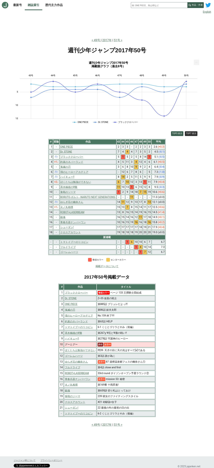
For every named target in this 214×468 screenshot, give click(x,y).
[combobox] (159, 5)
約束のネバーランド (76, 321)
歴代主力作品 (54, 5)
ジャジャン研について (25, 460)
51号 (117, 40)
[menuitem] (196, 62)
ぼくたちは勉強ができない (80, 350)
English (207, 11)
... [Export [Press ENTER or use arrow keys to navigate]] (196, 61)
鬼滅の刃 (70, 309)
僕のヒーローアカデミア (79, 315)
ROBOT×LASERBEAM (77, 373)
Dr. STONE (71, 298)
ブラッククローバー (76, 292)
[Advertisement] (107, 25)
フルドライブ (72, 367)
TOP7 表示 (191, 133)
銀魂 (67, 390)
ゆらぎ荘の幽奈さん (76, 361)
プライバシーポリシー (51, 460)
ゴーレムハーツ (74, 355)
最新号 (17, 5)
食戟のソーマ (72, 396)
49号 (97, 40)
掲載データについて (107, 266)
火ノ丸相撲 (71, 384)
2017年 (107, 40)
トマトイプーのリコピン (79, 327)
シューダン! (71, 407)
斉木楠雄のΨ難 (73, 332)
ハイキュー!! (72, 338)
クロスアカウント (75, 402)
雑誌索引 (33, 5)
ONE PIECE (71, 304)
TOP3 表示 (177, 133)
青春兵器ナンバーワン (77, 379)
